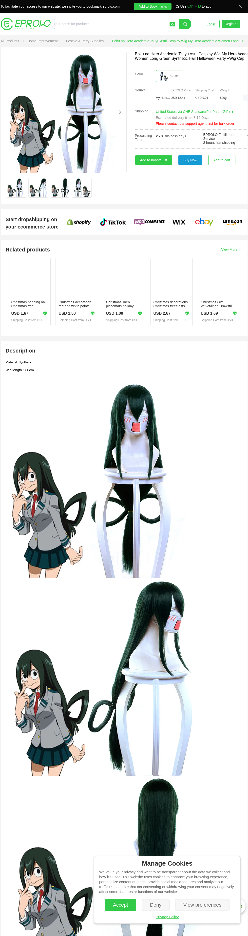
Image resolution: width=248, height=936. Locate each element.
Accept (120, 905)
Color (139, 74)
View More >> (231, 249)
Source (140, 90)
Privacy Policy (167, 917)
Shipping (142, 111)
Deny (156, 905)
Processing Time (143, 138)
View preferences (202, 905)
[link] (10, 41)
